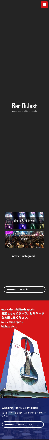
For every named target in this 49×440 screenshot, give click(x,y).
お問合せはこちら (23, 424)
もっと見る (24, 289)
